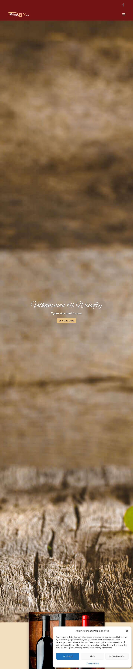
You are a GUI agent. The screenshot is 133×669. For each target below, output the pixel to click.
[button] (127, 630)
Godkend (67, 656)
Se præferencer (117, 656)
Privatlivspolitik (92, 663)
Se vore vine (66, 321)
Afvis (92, 656)
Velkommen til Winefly (66, 305)
